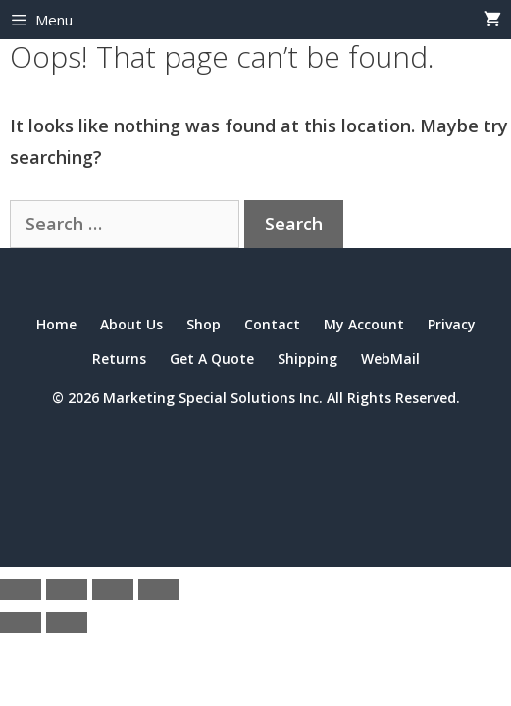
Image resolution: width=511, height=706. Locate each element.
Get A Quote (212, 358)
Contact (272, 324)
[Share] (112, 589)
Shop (203, 324)
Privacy (452, 324)
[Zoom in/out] (20, 589)
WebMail (390, 358)
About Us (131, 324)
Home (56, 324)
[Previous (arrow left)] (20, 622)
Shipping (307, 358)
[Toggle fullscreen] (66, 589)
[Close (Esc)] (158, 589)
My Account (364, 324)
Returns (119, 358)
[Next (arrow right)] (66, 622)
